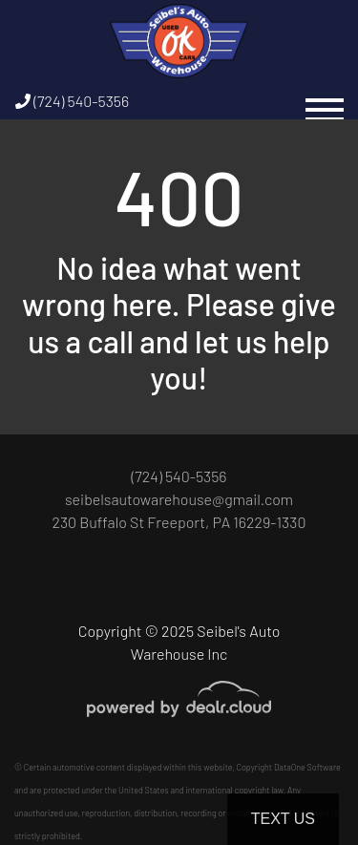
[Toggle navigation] (324, 100)
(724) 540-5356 (72, 101)
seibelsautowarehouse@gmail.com (179, 499)
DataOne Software (307, 767)
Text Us (283, 819)
